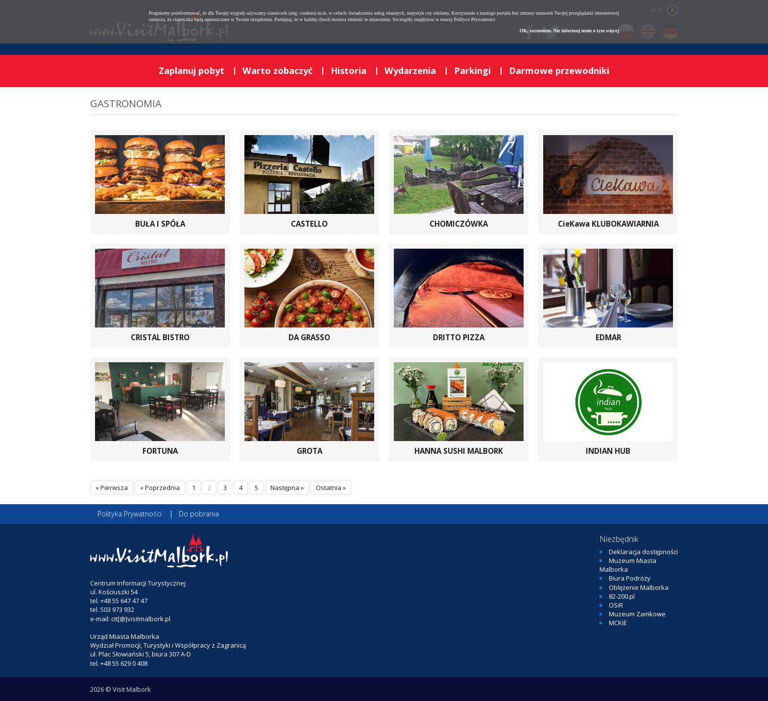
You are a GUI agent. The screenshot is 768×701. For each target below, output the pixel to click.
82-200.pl (622, 596)
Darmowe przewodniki (559, 70)
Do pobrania (199, 513)
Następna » (287, 487)
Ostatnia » (331, 487)
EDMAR (608, 337)
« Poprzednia (160, 487)
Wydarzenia (410, 70)
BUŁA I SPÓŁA (160, 224)
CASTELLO (309, 224)
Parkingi (472, 70)
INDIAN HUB (608, 451)
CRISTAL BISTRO (160, 337)
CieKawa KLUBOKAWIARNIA (608, 224)
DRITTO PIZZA (458, 337)
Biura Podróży (629, 578)
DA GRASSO (309, 337)
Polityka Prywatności (129, 513)
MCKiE (618, 622)
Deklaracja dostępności (643, 551)
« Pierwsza (112, 487)
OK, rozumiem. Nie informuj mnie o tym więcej (569, 30)
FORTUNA (160, 451)
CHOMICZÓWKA (459, 224)
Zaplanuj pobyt (191, 70)
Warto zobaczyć (277, 70)
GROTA (309, 451)
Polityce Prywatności (474, 19)
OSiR (616, 605)
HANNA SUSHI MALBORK (458, 451)
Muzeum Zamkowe (637, 613)
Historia (348, 70)
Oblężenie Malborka (639, 587)
